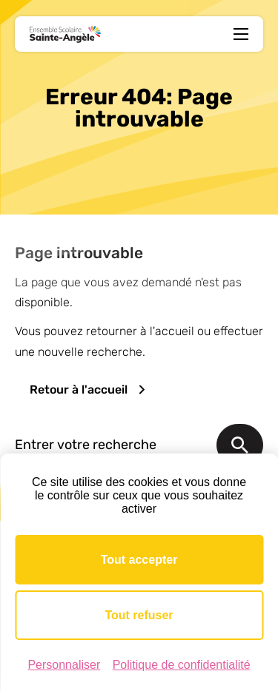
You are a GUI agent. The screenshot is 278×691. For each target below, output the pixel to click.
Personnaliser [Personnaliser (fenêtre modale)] (63, 664)
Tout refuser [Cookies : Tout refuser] (139, 615)
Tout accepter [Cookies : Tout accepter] (139, 559)
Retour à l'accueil (79, 389)
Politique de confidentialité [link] (182, 664)
